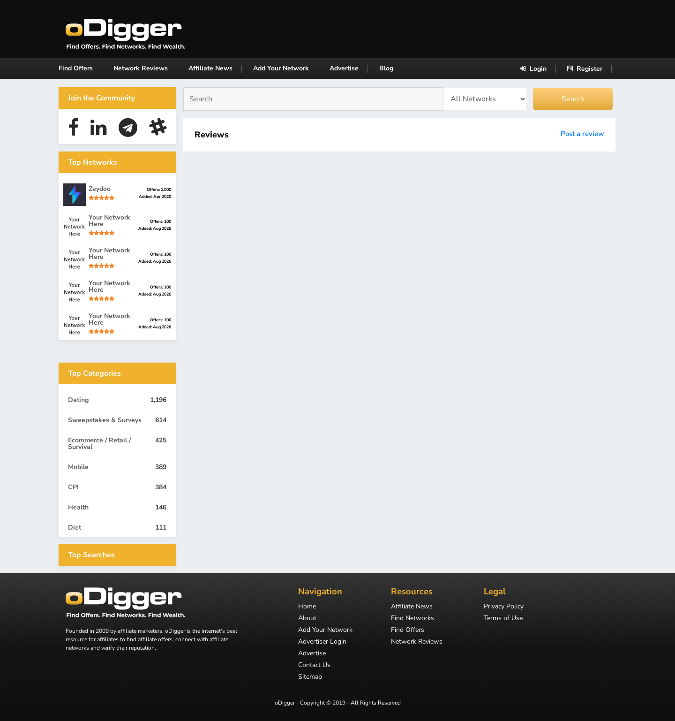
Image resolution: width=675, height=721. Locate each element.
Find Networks (412, 618)
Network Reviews (140, 68)
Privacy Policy (504, 607)
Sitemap (310, 677)
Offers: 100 (160, 221)
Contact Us (314, 665)
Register (584, 68)
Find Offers (76, 68)
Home (307, 607)
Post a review (582, 133)
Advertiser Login (322, 642)
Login (533, 68)
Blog (386, 68)
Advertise (344, 68)
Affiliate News (210, 68)
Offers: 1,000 (159, 189)
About (307, 618)
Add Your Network (281, 68)
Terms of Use (503, 618)
